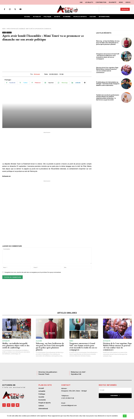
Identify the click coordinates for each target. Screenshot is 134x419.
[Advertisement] (47, 57)
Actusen (37, 74)
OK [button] (124, 416)
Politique (9, 32)
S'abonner (115, 396)
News (3, 29)
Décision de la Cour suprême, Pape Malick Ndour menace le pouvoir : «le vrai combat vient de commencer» (107, 70)
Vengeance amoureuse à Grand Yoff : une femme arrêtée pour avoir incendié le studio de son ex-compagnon (107, 56)
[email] (115, 390)
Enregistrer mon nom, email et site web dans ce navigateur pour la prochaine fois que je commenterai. (33, 272)
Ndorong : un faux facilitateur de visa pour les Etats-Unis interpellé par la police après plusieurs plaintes (107, 42)
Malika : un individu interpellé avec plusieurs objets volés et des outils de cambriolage (15, 345)
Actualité (6, 341)
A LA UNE (39, 341)
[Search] (125, 9)
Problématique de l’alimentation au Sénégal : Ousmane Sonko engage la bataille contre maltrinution (107, 83)
